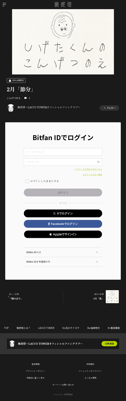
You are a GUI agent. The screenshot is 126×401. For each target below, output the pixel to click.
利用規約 (90, 364)
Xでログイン (63, 213)
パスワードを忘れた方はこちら (88, 169)
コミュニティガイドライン (90, 371)
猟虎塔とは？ (24, 327)
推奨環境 (35, 364)
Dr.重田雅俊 (115, 327)
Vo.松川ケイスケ (71, 327)
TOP (6, 327)
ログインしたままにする (44, 181)
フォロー (109, 107)
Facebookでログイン (63, 223)
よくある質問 (90, 378)
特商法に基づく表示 (35, 378)
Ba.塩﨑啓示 (94, 327)
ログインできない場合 (92, 174)
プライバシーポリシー (35, 371)
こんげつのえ (14, 98)
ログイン (120, 4)
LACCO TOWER (47, 327)
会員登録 (109, 343)
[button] (63, 234)
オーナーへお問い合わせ (63, 384)
